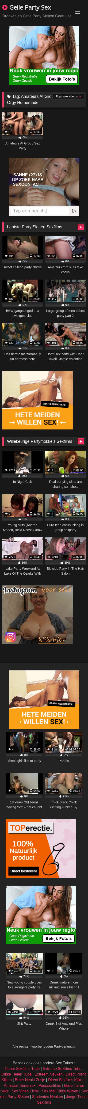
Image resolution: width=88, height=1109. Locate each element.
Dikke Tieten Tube (16, 1074)
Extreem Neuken (48, 1074)
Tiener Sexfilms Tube (22, 1069)
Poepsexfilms (49, 1085)
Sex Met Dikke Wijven (60, 1091)
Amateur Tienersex (19, 1085)
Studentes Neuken (47, 1097)
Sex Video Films (25, 1091)
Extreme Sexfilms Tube (62, 1069)
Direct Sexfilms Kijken (66, 1080)
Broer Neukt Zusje (30, 1080)
